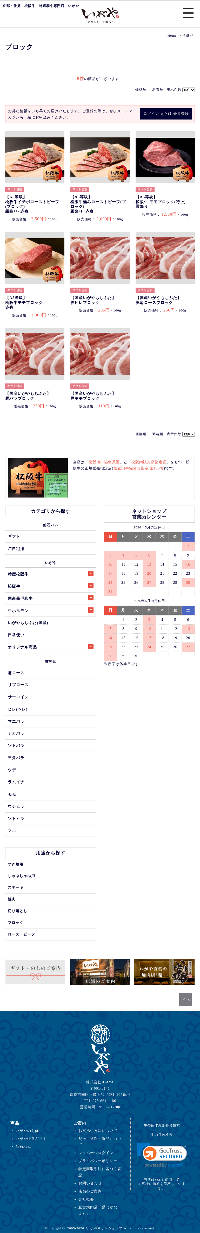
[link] (162, 1155)
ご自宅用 (16, 548)
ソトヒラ (16, 818)
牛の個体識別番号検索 (162, 1125)
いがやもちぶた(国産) (28, 622)
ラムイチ (16, 782)
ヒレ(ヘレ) (18, 709)
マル (12, 830)
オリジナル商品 (51, 646)
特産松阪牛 (51, 573)
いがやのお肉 (27, 1131)
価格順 (140, 89)
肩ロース (16, 673)
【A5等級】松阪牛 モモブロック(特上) (161, 202)
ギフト (14, 536)
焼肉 (12, 899)
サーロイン (18, 697)
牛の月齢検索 (162, 1135)
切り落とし (17, 911)
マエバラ (16, 721)
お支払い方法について (97, 1131)
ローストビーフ (21, 934)
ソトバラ (16, 745)
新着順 (157, 89)
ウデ (12, 770)
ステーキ (15, 887)
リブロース (18, 684)
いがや (51, 563)
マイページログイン (96, 1153)
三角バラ (16, 757)
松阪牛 (51, 585)
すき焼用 (15, 864)
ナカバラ (16, 733)
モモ (12, 794)
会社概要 (86, 1199)
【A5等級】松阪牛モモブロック (24, 302)
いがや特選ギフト (31, 1139)
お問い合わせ (90, 1183)
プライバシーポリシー (97, 1161)
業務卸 (51, 661)
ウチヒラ (16, 806)
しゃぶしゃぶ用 (21, 876)
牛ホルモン (51, 610)
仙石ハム (50, 525)
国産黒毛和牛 (51, 598)
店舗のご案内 (90, 1191)
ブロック (15, 922)
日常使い (16, 635)
